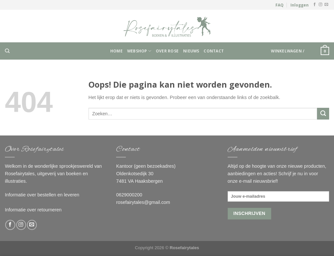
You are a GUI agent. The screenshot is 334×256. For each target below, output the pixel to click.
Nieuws (191, 50)
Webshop (139, 51)
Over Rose (167, 50)
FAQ (279, 4)
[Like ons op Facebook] (314, 5)
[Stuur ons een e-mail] (326, 5)
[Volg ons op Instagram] (320, 5)
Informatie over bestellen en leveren (42, 194)
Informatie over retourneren (33, 209)
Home (116, 50)
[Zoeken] (7, 51)
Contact (214, 50)
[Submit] (323, 114)
